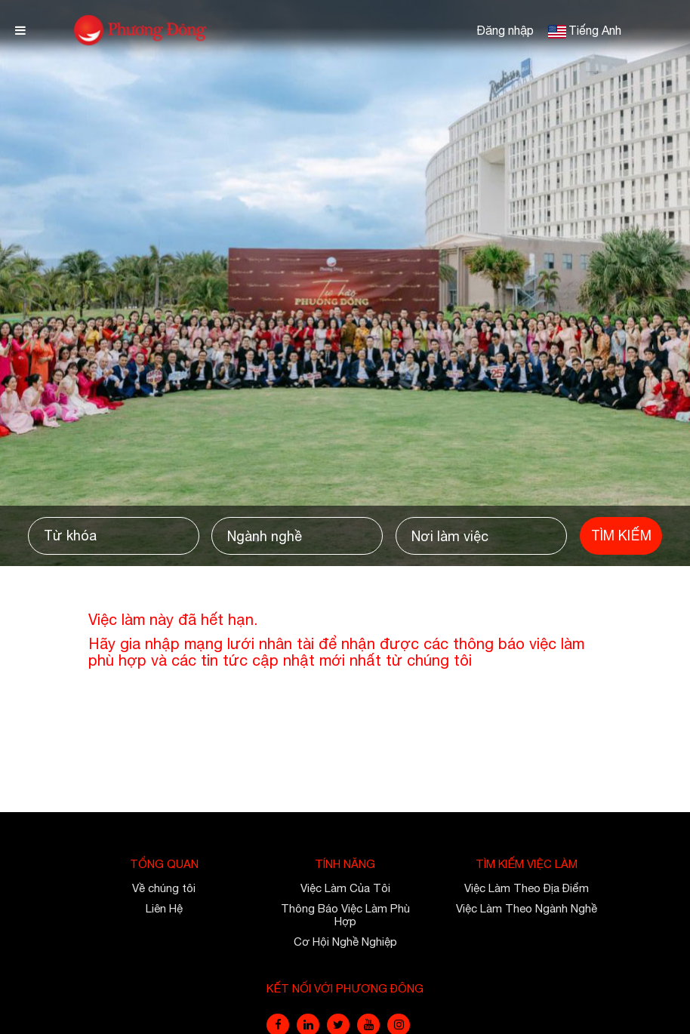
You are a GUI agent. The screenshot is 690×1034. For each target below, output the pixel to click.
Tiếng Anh (594, 30)
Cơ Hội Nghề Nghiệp (345, 941)
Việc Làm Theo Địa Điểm (526, 888)
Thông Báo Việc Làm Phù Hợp (345, 915)
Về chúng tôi (164, 888)
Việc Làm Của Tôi (345, 888)
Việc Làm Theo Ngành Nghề (526, 908)
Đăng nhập (505, 30)
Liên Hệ (164, 908)
